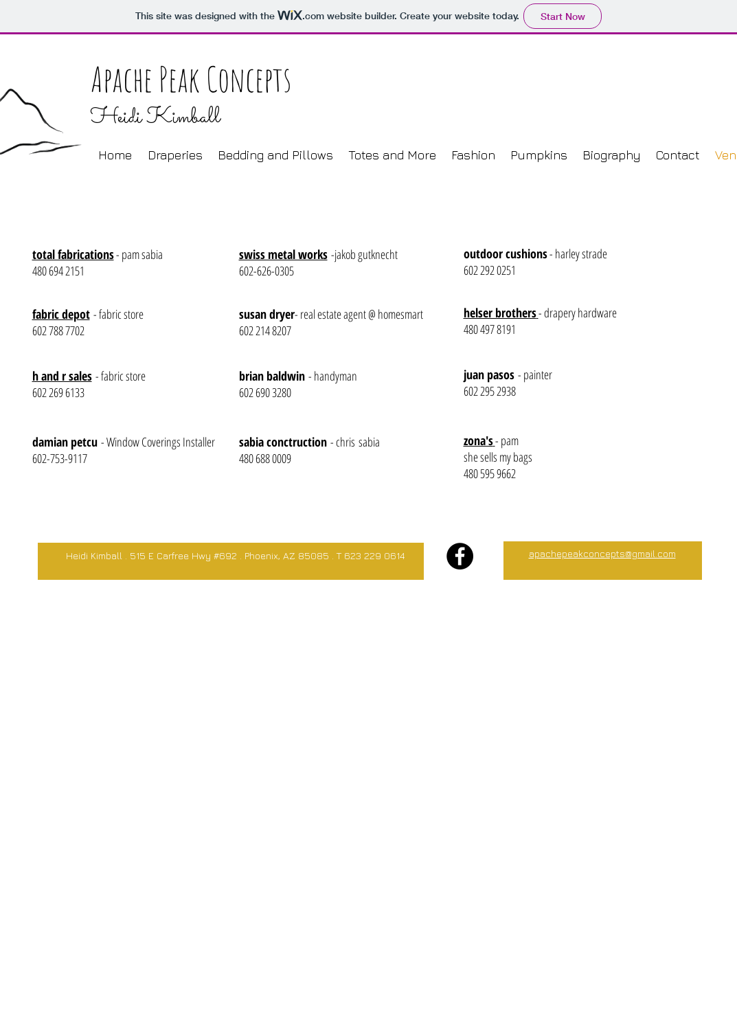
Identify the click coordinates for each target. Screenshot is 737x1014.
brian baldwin (272, 376)
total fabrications (73, 254)
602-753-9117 (59, 458)
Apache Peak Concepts (191, 78)
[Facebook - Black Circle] (459, 556)
